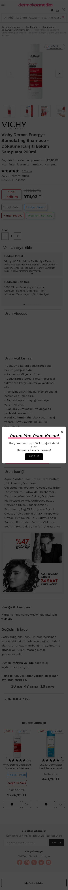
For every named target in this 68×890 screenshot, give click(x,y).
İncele (34, 456)
